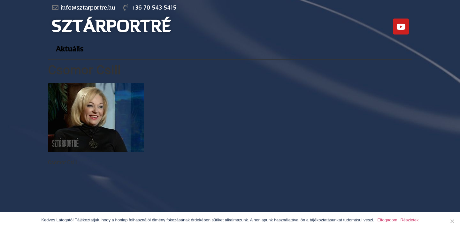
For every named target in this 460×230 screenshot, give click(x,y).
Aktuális (69, 48)
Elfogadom (387, 220)
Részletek (409, 220)
